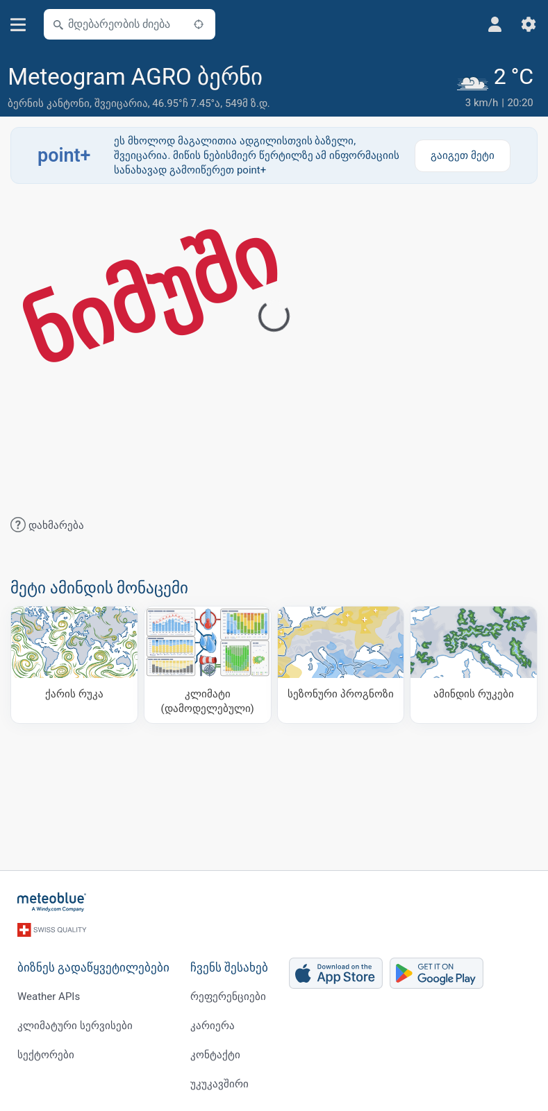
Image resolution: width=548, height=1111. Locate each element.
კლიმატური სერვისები (75, 1025)
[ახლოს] (198, 24)
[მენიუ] (18, 24)
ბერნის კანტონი (49, 103)
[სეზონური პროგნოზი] (341, 665)
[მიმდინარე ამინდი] (497, 88)
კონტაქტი (215, 1055)
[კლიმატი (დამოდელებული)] (207, 665)
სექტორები (45, 1055)
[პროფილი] (495, 24)
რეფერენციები (228, 996)
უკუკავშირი (219, 1084)
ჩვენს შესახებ (229, 967)
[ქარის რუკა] (74, 665)
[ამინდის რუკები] (473, 665)
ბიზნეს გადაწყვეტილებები (93, 967)
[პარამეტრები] (528, 24)
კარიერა (212, 1025)
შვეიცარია (121, 103)
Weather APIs (48, 996)
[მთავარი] (52, 902)
